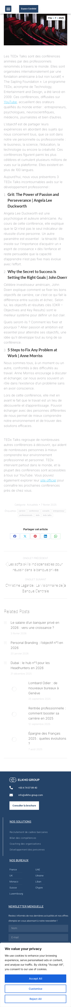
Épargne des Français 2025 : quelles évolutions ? (47, 738)
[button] (8, 9)
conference (34, 511)
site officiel (48, 480)
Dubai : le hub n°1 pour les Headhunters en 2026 (30, 665)
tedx (38, 515)
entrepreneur (59, 511)
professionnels (25, 515)
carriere (22, 511)
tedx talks (47, 515)
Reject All (36, 998)
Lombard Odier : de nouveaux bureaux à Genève (43, 688)
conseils (46, 511)
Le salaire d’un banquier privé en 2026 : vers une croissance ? (35, 625)
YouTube (10, 102)
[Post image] (5, 622)
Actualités (32, 504)
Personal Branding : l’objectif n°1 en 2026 (37, 645)
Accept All (35, 978)
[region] (35, 975)
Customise (35, 988)
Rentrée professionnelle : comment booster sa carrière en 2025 (47, 713)
